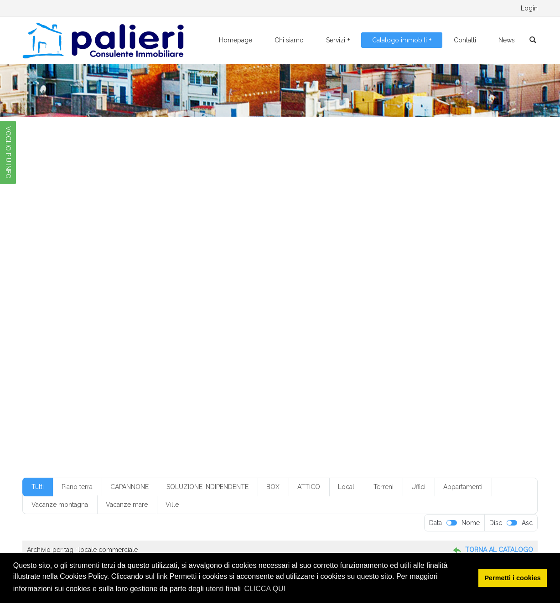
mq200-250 (443, 312)
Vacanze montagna (59, 504)
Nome (470, 522)
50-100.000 (75, 272)
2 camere (132, 259)
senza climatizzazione (132, 352)
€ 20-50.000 (264, 245)
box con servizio (236, 272)
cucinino (178, 298)
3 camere (258, 259)
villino (133, 365)
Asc (527, 522)
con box (220, 285)
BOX (273, 486)
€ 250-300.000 (312, 245)
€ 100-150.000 (80, 245)
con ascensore (181, 285)
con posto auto (401, 285)
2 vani (228, 259)
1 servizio (71, 259)
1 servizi (472, 245)
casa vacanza (450, 272)
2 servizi (200, 259)
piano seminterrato (446, 325)
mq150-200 (402, 312)
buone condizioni (401, 272)
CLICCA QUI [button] (264, 589)
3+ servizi (349, 259)
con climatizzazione (305, 285)
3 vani (319, 259)
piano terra (73, 338)
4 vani (413, 259)
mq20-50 (482, 312)
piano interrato (349, 325)
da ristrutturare (218, 298)
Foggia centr (264, 298)
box (200, 272)
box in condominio (290, 272)
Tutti (37, 486)
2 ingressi (167, 259)
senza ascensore (441, 338)
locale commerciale (197, 312)
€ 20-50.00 (222, 245)
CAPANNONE (129, 486)
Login (529, 8)
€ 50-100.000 (362, 245)
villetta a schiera (460, 352)
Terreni (383, 486)
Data (435, 522)
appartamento (167, 272)
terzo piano (375, 352)
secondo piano (392, 338)
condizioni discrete (83, 298)
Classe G (70, 285)
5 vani (440, 259)
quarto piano (154, 338)
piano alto (252, 325)
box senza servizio (346, 272)
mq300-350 (117, 325)
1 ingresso (438, 245)
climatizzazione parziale (122, 285)
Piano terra (77, 486)
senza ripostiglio (191, 352)
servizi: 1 (233, 352)
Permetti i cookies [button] (513, 578)
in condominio (443, 298)
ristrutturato (348, 338)
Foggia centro (308, 298)
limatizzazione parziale (132, 312)
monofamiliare (316, 312)
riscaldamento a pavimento (215, 338)
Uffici (418, 486)
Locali (347, 486)
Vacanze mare (127, 504)
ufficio (407, 352)
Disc (495, 522)
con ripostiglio (447, 285)
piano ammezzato (297, 325)
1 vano (102, 259)
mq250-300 (75, 325)
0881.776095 (111, 8)
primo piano (113, 338)
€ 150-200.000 (175, 245)
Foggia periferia (395, 298)
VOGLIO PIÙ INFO (8, 152)
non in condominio (206, 325)
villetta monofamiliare (87, 365)
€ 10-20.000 (127, 245)
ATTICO (308, 486)
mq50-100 (157, 325)
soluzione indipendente (283, 352)
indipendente (76, 312)
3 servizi (291, 259)
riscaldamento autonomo (291, 338)
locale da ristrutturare (260, 312)
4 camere (383, 259)
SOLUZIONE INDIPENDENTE (207, 486)
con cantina (255, 285)
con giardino (357, 285)
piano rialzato (395, 325)
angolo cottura (120, 272)
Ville (172, 504)
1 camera (403, 245)
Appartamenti (462, 486)
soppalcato (337, 352)
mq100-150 (361, 312)
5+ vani (466, 259)
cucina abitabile (137, 298)
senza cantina (77, 352)
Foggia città (350, 298)
